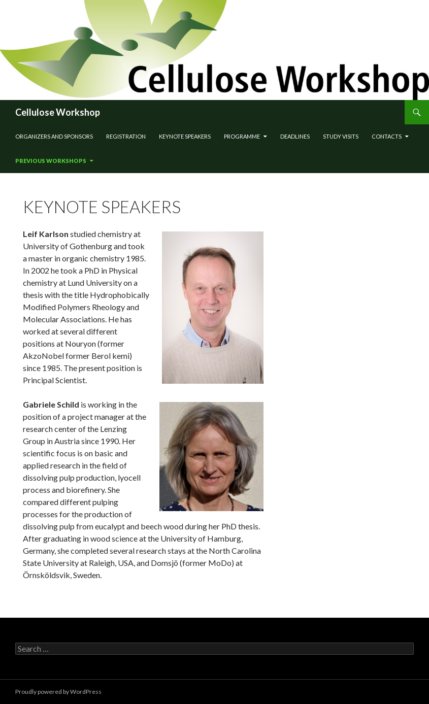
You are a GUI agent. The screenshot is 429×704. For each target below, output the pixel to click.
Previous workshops (50, 160)
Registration (126, 136)
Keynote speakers (185, 136)
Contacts (387, 136)
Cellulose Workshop (57, 112)
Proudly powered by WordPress (58, 691)
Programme (242, 136)
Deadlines (295, 136)
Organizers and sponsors (54, 136)
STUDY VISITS (340, 136)
